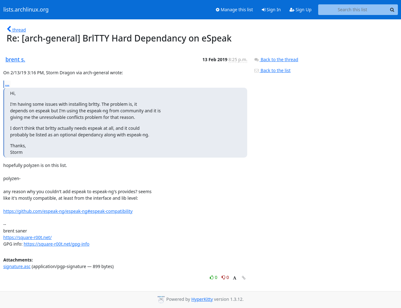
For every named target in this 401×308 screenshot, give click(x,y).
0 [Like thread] (214, 277)
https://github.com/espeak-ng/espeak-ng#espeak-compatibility (68, 211)
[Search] (392, 9)
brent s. (15, 59)
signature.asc (17, 266)
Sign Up (301, 9)
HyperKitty (202, 299)
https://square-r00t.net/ (27, 237)
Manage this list (234, 9)
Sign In (271, 9)
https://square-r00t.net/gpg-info (56, 244)
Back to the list (272, 70)
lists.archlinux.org (26, 9)
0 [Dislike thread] (225, 277)
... (7, 84)
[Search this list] (352, 9)
